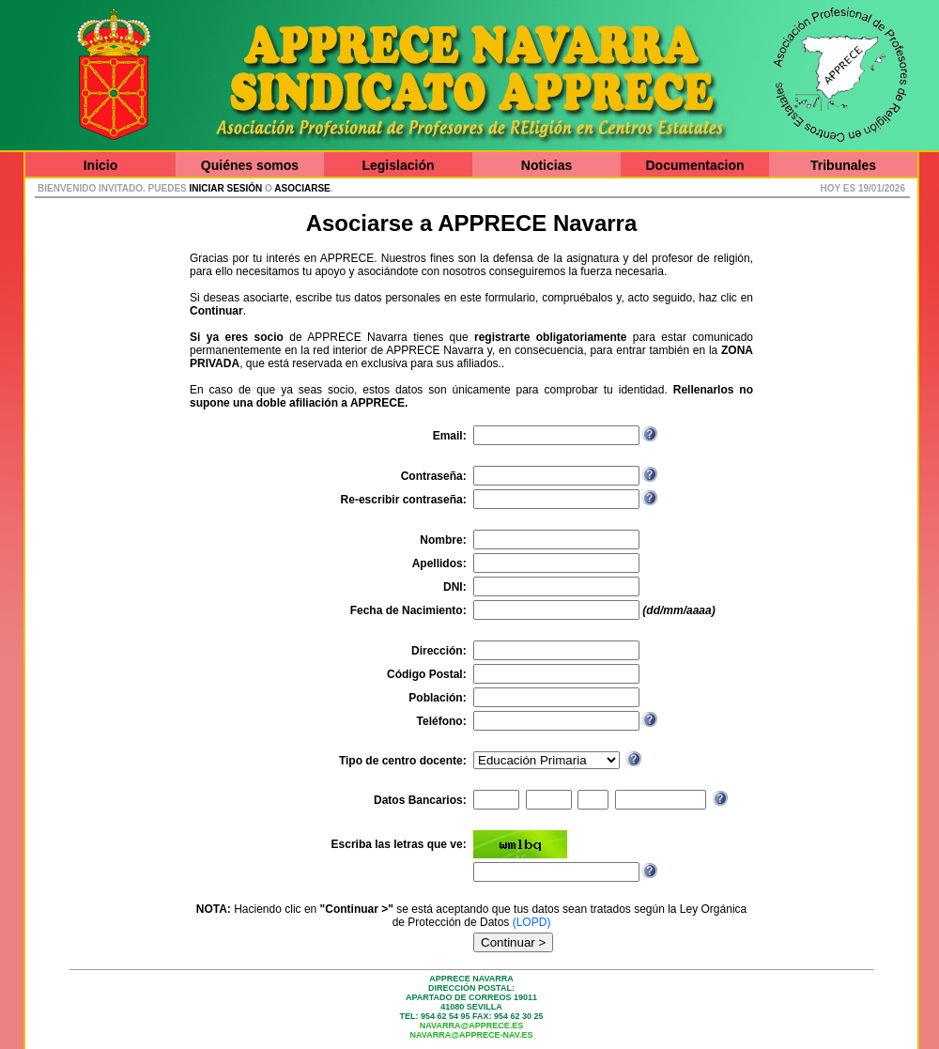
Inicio (101, 165)
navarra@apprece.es (471, 1025)
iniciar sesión (226, 188)
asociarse (302, 188)
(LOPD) (532, 922)
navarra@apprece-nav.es (471, 1035)
